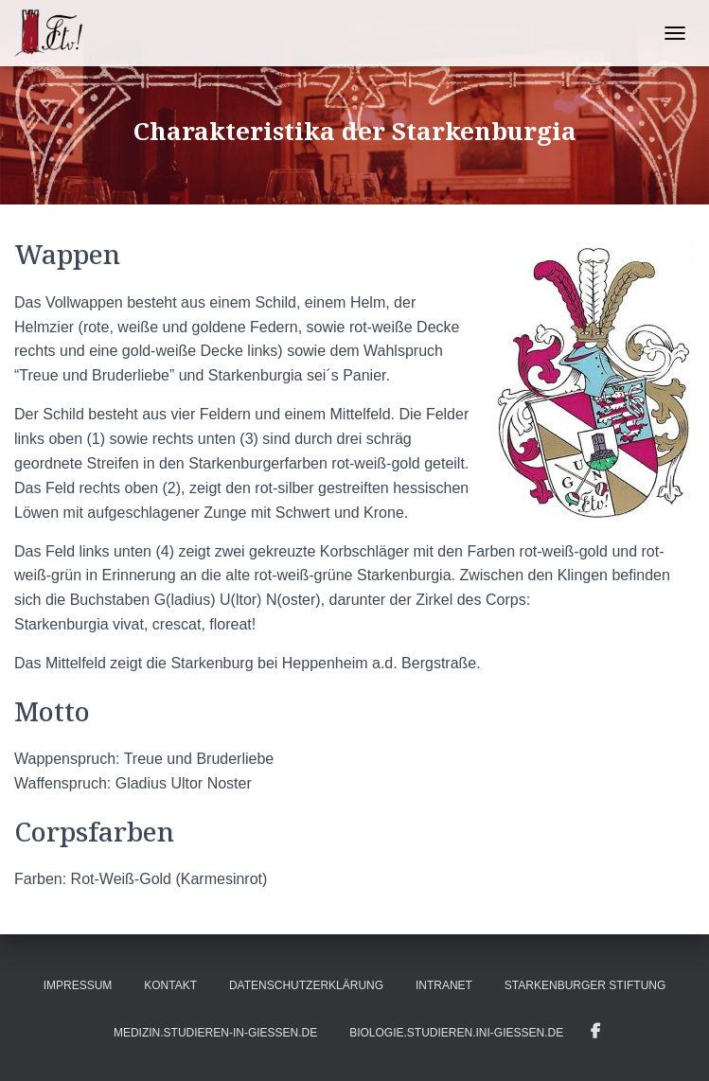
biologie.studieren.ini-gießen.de (456, 1032)
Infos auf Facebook (595, 1032)
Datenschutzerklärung (306, 985)
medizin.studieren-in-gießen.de (215, 1032)
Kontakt (170, 985)
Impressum (78, 985)
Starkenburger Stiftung (585, 985)
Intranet (444, 985)
